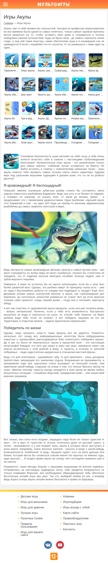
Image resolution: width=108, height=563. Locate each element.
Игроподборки (72, 502)
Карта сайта (71, 513)
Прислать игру (72, 524)
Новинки (68, 496)
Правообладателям (76, 518)
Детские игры (29, 496)
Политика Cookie (32, 518)
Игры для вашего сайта (32, 533)
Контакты (69, 529)
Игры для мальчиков (34, 502)
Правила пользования (29, 525)
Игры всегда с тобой (76, 507)
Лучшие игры (29, 513)
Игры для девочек (32, 507)
